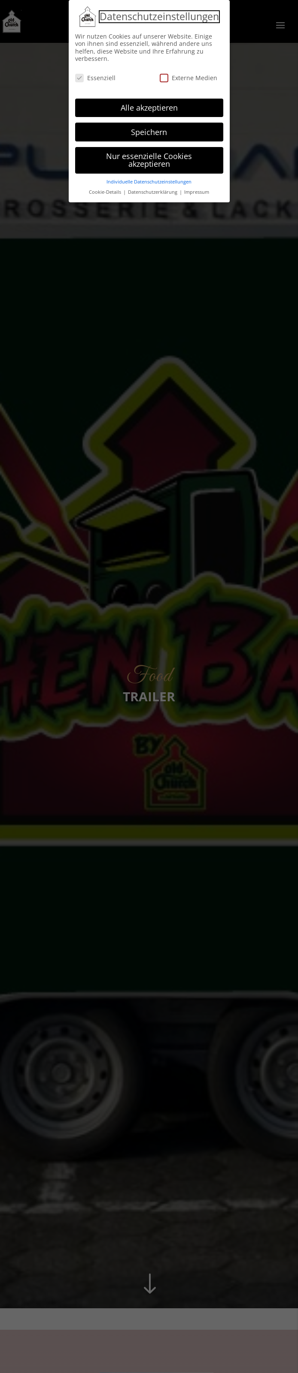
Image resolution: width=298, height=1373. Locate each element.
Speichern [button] (149, 130)
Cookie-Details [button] (105, 190)
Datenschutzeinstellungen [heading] (159, 15)
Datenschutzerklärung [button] (153, 190)
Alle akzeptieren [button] (149, 106)
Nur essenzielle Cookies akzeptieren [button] (149, 159)
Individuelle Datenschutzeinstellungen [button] (149, 180)
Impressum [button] (196, 190)
